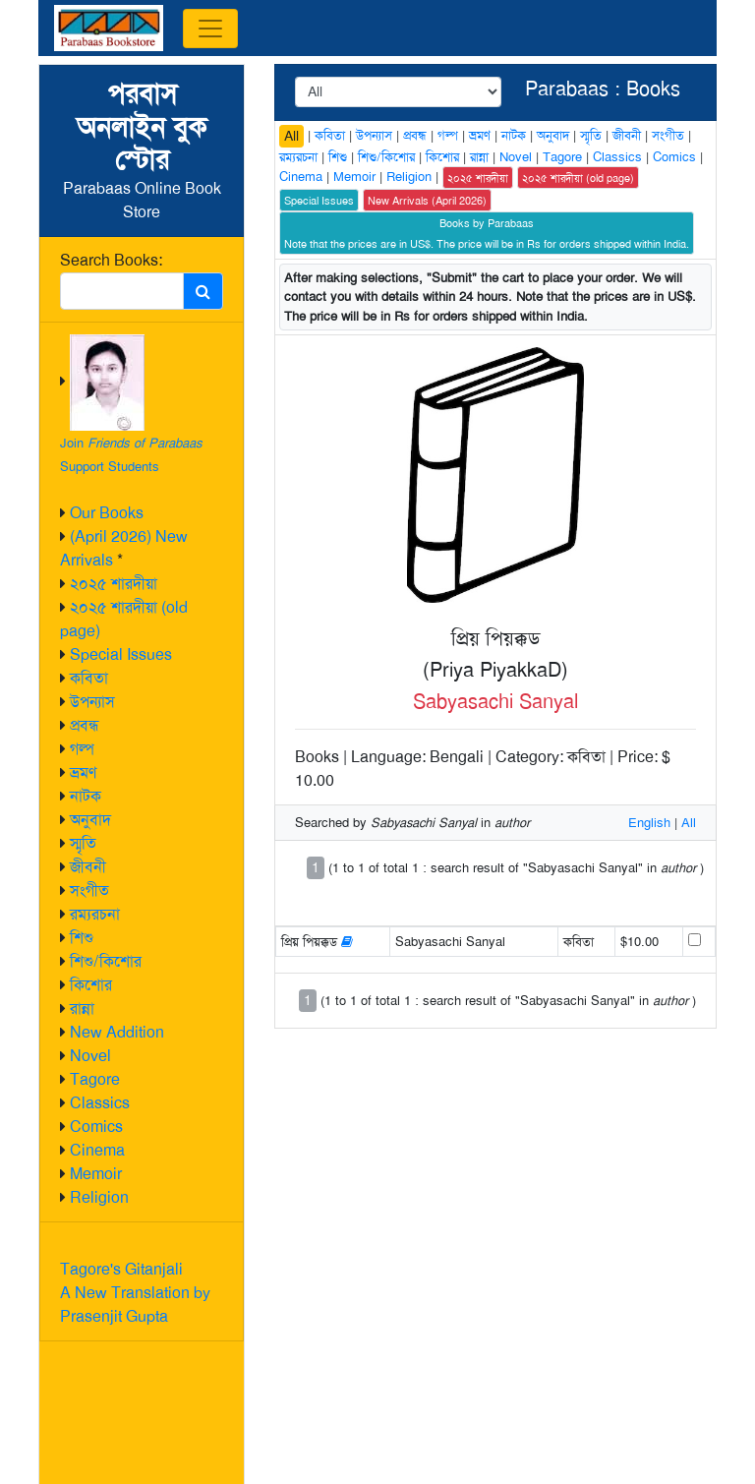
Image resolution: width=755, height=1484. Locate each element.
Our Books (107, 513)
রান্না (82, 1008)
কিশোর (91, 985)
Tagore (95, 1079)
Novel (90, 1055)
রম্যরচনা (95, 914)
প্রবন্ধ (84, 725)
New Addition (117, 1032)
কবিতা (89, 678)
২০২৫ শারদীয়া (113, 583)
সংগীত (89, 890)
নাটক (85, 796)
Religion (99, 1197)
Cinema (97, 1150)
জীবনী (88, 867)
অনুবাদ (90, 819)
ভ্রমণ (83, 772)
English (649, 822)
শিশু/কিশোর (106, 961)
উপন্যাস (92, 701)
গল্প (82, 749)
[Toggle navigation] (210, 28)
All (291, 136)
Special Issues (121, 654)
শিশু (81, 937)
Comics (96, 1126)
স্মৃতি (83, 843)
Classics (100, 1103)
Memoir (96, 1173)
